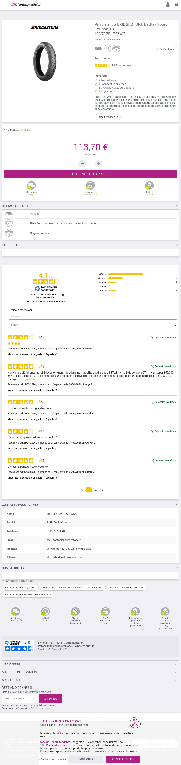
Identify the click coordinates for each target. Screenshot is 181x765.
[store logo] (26, 5)
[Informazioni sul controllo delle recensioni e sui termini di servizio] (63, 294)
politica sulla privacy (125, 751)
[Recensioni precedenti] (82, 489)
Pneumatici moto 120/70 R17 (20, 587)
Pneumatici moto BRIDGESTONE (126, 587)
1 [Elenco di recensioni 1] (88, 489)
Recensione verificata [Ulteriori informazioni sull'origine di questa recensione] (166, 337)
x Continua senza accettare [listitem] (53, 759)
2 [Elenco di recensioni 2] (96, 489)
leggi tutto (29, 379)
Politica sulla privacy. (41, 708)
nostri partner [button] (74, 745)
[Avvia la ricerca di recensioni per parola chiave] (174, 325)
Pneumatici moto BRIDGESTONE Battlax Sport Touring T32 (73, 587)
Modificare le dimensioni (107, 39)
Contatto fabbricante (20, 505)
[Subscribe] (50, 698)
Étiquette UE (12, 245)
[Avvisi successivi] (103, 490)
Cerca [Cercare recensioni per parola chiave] (91, 325)
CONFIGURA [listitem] (85, 759)
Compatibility (13, 568)
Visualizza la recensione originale (25, 354)
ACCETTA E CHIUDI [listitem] (123, 759)
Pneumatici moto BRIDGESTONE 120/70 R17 (28, 594)
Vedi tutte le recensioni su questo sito (46, 301)
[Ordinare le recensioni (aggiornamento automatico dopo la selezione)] (93, 316)
